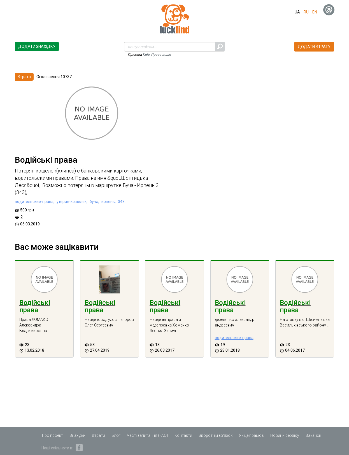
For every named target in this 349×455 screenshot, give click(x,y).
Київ (146, 55)
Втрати (98, 435)
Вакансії (313, 435)
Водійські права (34, 306)
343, (121, 201)
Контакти (183, 435)
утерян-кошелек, (71, 201)
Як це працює (251, 435)
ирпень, (108, 201)
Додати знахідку (36, 46)
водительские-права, (34, 201)
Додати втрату (314, 47)
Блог (115, 435)
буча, (94, 201)
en (314, 12)
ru (306, 12)
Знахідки (77, 435)
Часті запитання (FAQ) (147, 435)
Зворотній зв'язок (215, 435)
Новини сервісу (284, 435)
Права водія (161, 55)
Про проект (52, 435)
